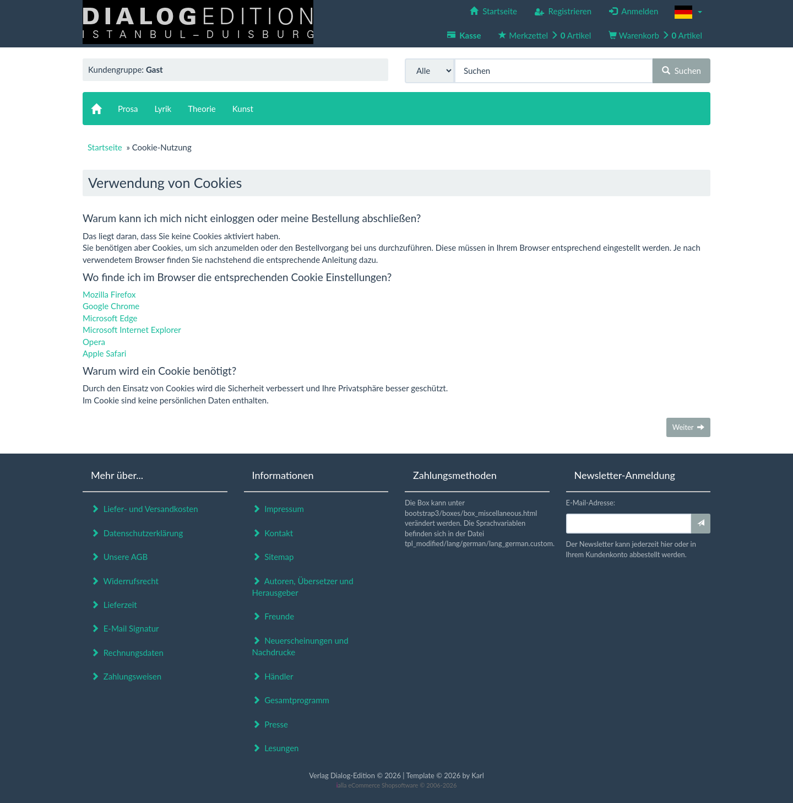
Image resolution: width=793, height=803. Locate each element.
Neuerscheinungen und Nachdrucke (300, 646)
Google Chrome (111, 306)
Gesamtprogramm (290, 700)
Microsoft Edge (110, 318)
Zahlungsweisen (126, 676)
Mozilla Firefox (109, 294)
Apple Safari (104, 353)
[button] (688, 12)
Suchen (681, 71)
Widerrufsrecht (125, 581)
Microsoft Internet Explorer (132, 330)
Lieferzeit (114, 605)
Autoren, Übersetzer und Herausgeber (303, 586)
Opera (94, 342)
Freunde (273, 616)
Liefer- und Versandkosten (144, 509)
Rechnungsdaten (127, 653)
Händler (273, 676)
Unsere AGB (119, 557)
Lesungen (275, 748)
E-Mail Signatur (125, 628)
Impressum (278, 509)
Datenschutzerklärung (137, 533)
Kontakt (273, 533)
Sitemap (273, 557)
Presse (270, 724)
